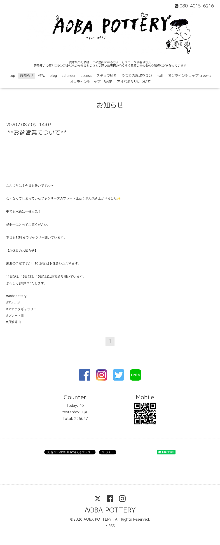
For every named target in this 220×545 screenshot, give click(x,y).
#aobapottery (16, 296)
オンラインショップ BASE (91, 81)
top (12, 75)
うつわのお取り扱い (137, 75)
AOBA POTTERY (110, 510)
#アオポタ (13, 302)
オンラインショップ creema (189, 75)
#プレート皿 (15, 315)
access (86, 75)
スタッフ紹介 (106, 75)
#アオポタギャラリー (21, 309)
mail (160, 75)
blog (53, 75)
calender (69, 75)
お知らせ (26, 75)
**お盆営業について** (37, 132)
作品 (41, 75)
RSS (111, 525)
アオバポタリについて (134, 81)
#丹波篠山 (13, 322)
